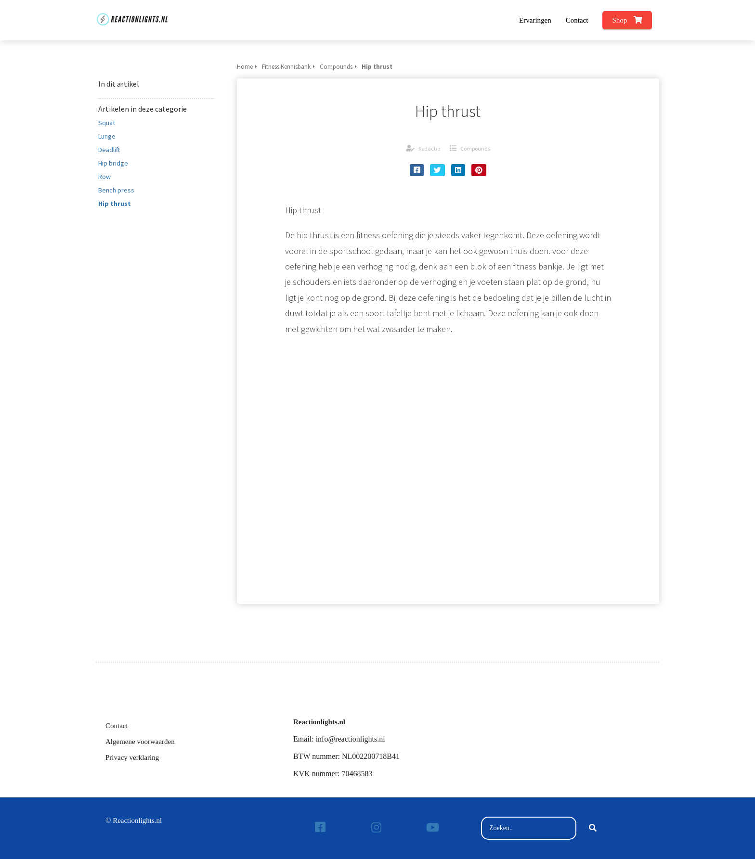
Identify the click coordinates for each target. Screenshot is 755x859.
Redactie (429, 148)
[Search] (592, 828)
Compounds (475, 148)
